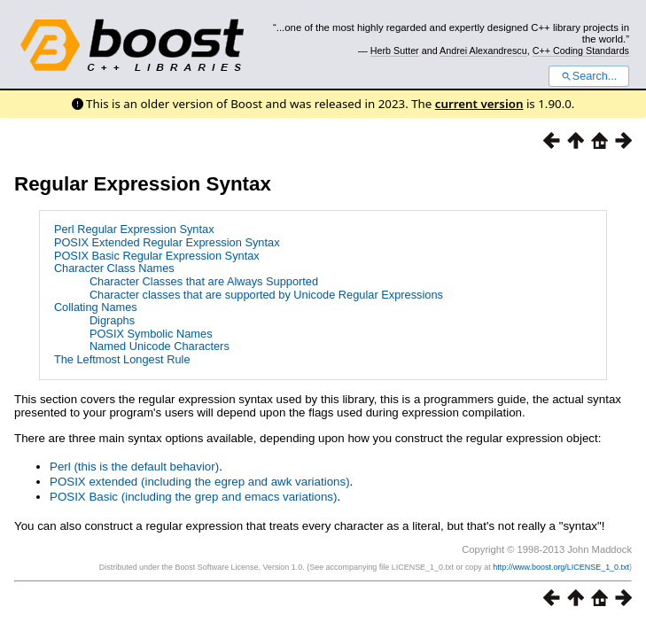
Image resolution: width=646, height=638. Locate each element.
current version (479, 104)
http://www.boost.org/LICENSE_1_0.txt (561, 567)
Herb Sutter (394, 50)
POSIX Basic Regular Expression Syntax (157, 255)
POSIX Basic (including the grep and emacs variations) (193, 496)
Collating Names (95, 307)
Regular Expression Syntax (142, 184)
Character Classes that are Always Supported (204, 281)
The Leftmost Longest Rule (122, 359)
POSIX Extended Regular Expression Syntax (167, 242)
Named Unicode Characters (160, 346)
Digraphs (112, 320)
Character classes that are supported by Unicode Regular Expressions (266, 294)
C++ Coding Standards (581, 50)
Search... (589, 76)
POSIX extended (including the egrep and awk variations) (200, 481)
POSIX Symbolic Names (151, 333)
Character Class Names (114, 268)
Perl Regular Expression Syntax (134, 229)
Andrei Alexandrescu (483, 50)
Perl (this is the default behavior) (134, 466)
